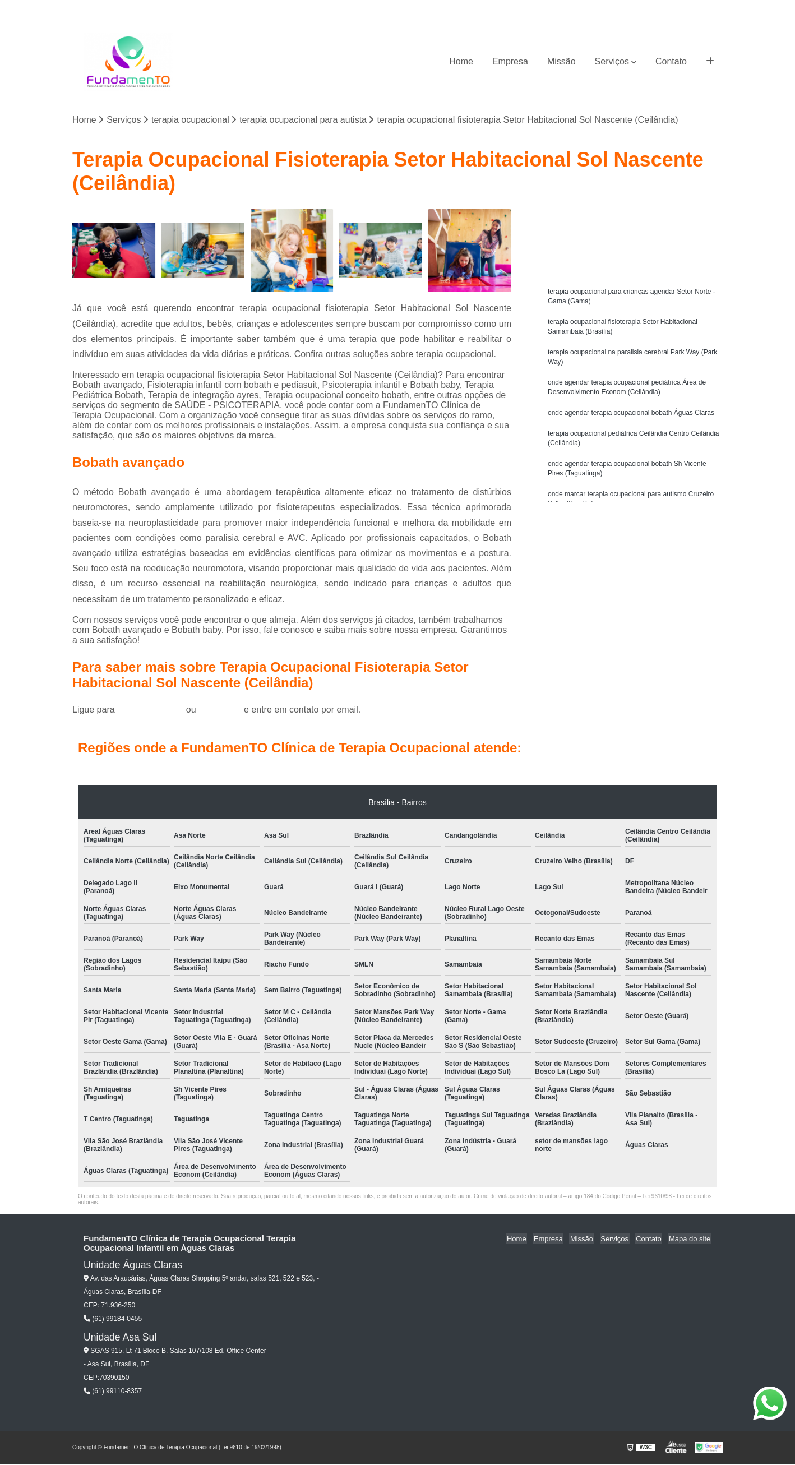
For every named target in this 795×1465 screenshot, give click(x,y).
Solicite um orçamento (633, 219)
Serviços (612, 61)
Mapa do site (690, 1239)
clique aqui (220, 710)
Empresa (510, 61)
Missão (561, 61)
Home (461, 61)
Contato (671, 61)
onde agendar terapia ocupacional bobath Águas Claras (631, 418)
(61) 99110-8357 (113, 1391)
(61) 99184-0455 (151, 710)
